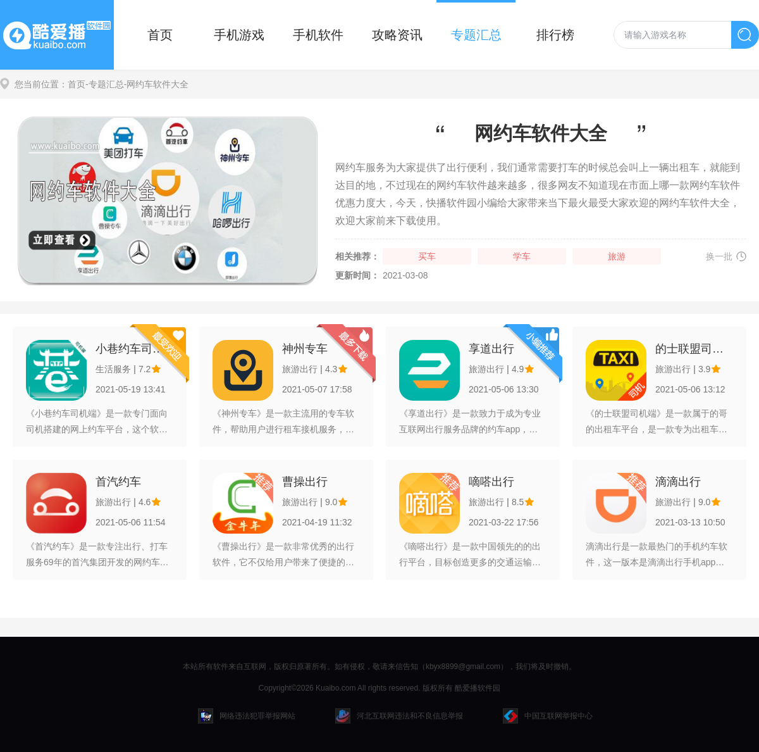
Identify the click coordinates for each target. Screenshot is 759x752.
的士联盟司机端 (694, 348)
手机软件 (318, 35)
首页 (160, 35)
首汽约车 (118, 481)
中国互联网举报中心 (548, 715)
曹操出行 (305, 481)
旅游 (617, 256)
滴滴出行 (678, 481)
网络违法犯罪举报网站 (246, 715)
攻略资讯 (397, 35)
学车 (522, 256)
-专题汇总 (104, 84)
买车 (427, 256)
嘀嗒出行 (491, 481)
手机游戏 (239, 35)
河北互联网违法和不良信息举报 (399, 715)
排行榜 (555, 35)
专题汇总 (476, 35)
